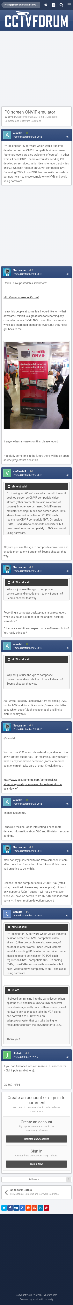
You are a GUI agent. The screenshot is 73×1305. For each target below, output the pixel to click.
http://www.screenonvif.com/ (21, 297)
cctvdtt (17, 911)
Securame (19, 270)
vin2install (19, 471)
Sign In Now (36, 1164)
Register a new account (36, 1139)
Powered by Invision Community (36, 1299)
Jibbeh (17, 1053)
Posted (27, 136)
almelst (12, 116)
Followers (34, 1179)
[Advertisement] (36, 69)
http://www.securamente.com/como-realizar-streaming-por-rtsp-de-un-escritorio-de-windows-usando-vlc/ (33, 784)
